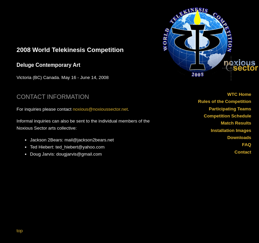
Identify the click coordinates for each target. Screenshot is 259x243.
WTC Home (239, 94)
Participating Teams (230, 108)
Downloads (239, 137)
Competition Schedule (227, 115)
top (20, 230)
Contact (242, 152)
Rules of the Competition (224, 101)
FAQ (246, 144)
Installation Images (231, 130)
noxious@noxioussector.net (100, 109)
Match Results (236, 123)
